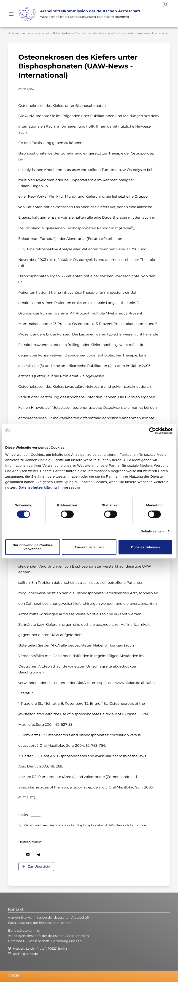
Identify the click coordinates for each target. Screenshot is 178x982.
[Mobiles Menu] (11, 13)
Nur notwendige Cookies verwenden (33, 547)
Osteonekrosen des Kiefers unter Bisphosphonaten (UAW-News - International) (86, 825)
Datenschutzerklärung (38, 487)
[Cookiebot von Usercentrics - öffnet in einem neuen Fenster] (153, 430)
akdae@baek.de (25, 954)
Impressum (70, 487)
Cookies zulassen (145, 547)
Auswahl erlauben (89, 547)
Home (13, 33)
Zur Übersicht (39, 867)
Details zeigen (152, 531)
